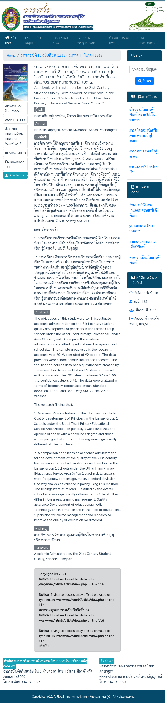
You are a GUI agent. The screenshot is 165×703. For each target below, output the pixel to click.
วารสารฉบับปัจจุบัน (32, 40)
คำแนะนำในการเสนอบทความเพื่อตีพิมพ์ (143, 210)
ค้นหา (144, 81)
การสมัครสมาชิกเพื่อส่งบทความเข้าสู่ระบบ (143, 135)
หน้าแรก (10, 40)
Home (11, 55)
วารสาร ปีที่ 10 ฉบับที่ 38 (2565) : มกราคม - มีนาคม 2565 (61, 55)
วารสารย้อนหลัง (60, 40)
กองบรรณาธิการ (146, 40)
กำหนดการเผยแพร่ (119, 40)
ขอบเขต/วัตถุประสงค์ (86, 40)
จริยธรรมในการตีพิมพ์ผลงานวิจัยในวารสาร (142, 114)
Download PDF (16, 175)
